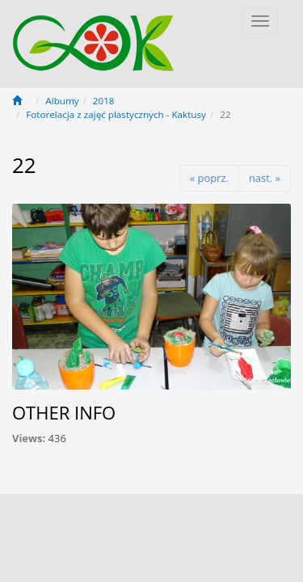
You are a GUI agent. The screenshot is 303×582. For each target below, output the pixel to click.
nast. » (264, 178)
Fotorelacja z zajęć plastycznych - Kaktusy (116, 114)
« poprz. (209, 178)
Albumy (61, 101)
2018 (104, 101)
